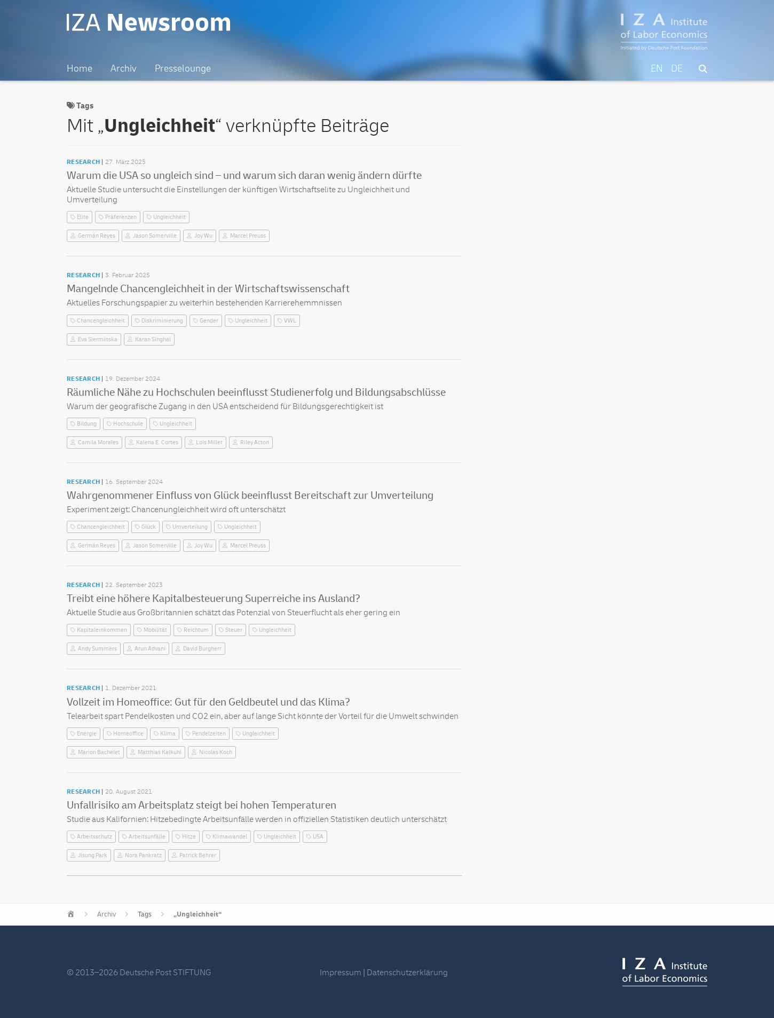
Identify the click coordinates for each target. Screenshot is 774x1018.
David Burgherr (202, 648)
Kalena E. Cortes (157, 442)
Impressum (340, 972)
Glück (148, 526)
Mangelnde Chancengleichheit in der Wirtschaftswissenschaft (208, 288)
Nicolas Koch (215, 752)
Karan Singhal (153, 339)
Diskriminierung (162, 320)
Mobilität (155, 630)
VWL (290, 320)
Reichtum (196, 630)
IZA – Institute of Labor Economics (664, 32)
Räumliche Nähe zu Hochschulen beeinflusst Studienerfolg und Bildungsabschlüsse (256, 392)
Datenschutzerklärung (407, 972)
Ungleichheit (169, 217)
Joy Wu (203, 235)
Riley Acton (254, 442)
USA (318, 836)
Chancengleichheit (101, 320)
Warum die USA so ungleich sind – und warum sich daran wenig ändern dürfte (244, 175)
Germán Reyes (96, 235)
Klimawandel (229, 836)
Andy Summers (97, 648)
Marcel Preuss (248, 235)
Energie (87, 733)
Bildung (87, 423)
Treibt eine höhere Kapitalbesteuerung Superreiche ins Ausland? (213, 598)
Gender (209, 320)
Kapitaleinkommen (102, 630)
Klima (168, 733)
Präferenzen (121, 217)
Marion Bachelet (99, 752)
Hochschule (128, 423)
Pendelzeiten (209, 733)
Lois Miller (209, 442)
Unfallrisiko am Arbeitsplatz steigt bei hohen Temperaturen (201, 805)
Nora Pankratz (143, 855)
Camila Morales (98, 442)
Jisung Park (92, 855)
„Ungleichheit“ (197, 914)
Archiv (106, 914)
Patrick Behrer (197, 855)
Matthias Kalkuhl (159, 752)
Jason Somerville (155, 235)
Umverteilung (190, 526)
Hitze (189, 836)
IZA (664, 972)
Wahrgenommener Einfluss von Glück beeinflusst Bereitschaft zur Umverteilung (250, 495)
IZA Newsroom (154, 23)
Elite (83, 217)
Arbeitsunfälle (147, 836)
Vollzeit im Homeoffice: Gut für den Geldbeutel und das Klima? (208, 702)
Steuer (233, 630)
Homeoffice (128, 733)
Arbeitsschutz (94, 836)
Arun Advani (150, 648)
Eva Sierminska (97, 339)
